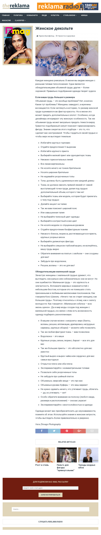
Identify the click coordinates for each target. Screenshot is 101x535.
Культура (55, 15)
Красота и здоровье (66, 36)
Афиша (84, 15)
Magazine (6, 20)
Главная (5, 15)
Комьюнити (32, 15)
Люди (44, 15)
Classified (19, 20)
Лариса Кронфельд (46, 36)
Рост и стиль (42, 465)
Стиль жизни (69, 15)
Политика (18, 15)
